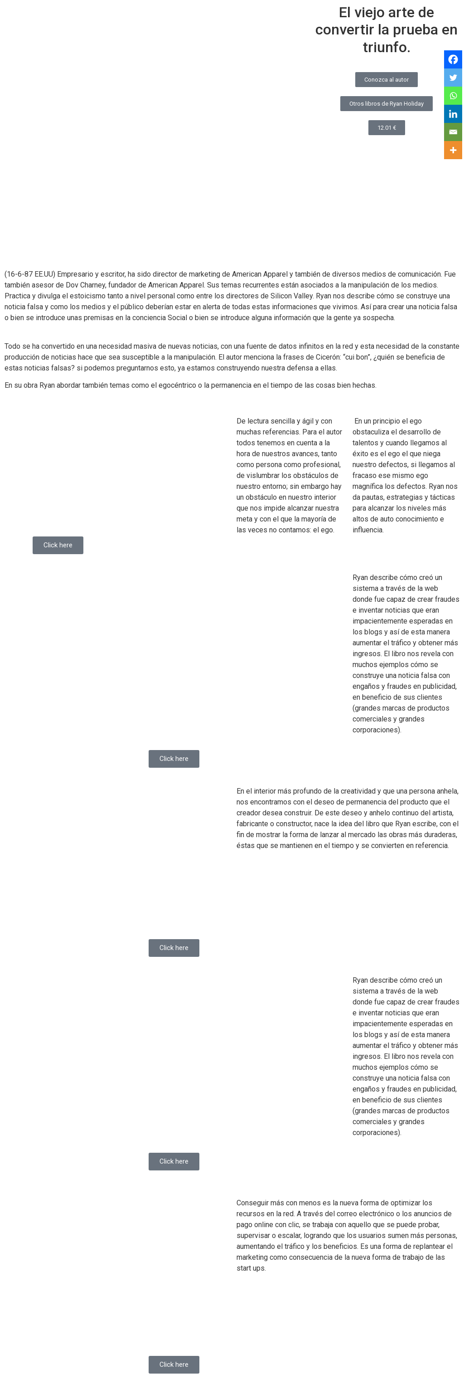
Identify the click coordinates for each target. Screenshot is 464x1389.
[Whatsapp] (453, 96)
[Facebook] (453, 59)
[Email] (453, 132)
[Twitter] (453, 77)
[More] (453, 150)
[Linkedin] (453, 114)
